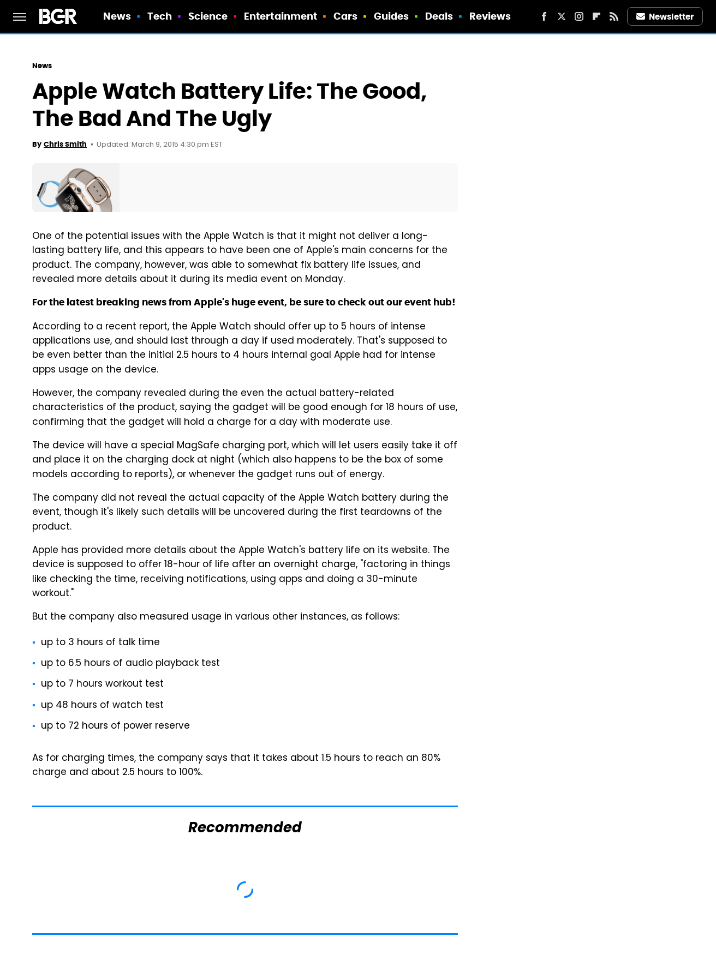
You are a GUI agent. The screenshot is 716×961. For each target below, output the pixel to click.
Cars (345, 16)
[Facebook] (544, 16)
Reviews (490, 16)
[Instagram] (579, 16)
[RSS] (614, 16)
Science (208, 16)
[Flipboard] (596, 16)
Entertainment (280, 16)
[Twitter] (561, 16)
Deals (439, 16)
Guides (391, 16)
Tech (159, 16)
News (117, 16)
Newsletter (665, 16)
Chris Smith (65, 144)
